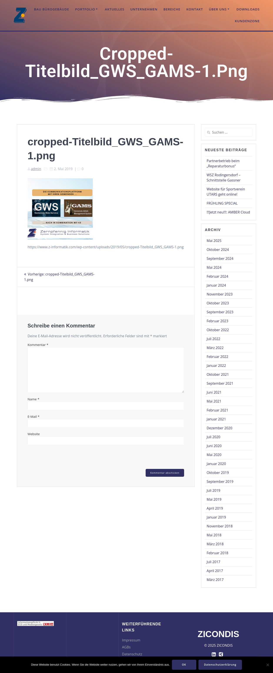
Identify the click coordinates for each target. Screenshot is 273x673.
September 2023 (220, 312)
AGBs (126, 647)
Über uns (218, 9)
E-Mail (34, 416)
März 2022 (215, 347)
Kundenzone (247, 21)
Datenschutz (132, 654)
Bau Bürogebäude (51, 9)
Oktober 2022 (218, 329)
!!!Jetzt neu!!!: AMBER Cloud (228, 212)
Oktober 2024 (218, 249)
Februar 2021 (217, 410)
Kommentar (38, 344)
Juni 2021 (214, 392)
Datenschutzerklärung (220, 664)
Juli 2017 (213, 561)
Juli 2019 (213, 490)
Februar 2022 (217, 356)
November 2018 (220, 526)
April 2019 (215, 508)
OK (184, 664)
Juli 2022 (213, 338)
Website (34, 433)
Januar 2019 (216, 517)
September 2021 (220, 383)
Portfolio (85, 9)
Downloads (248, 9)
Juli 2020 (213, 437)
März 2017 (215, 579)
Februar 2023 (217, 321)
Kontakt (194, 9)
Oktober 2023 (218, 303)
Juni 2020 (214, 445)
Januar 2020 (216, 463)
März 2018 (215, 544)
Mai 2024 (214, 267)
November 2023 (220, 294)
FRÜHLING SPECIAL (222, 203)
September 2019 (220, 481)
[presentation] (57, 457)
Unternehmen (144, 9)
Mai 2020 (214, 454)
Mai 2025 (214, 240)
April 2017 (215, 570)
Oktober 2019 (218, 472)
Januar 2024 (216, 285)
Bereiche (171, 9)
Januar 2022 (216, 365)
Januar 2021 (216, 419)
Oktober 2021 (218, 374)
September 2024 (220, 258)
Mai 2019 (214, 499)
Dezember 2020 (219, 428)
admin (36, 168)
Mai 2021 (214, 401)
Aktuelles (114, 9)
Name (33, 398)
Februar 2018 (217, 552)
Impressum (131, 640)
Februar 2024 (217, 276)
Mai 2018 (214, 535)
